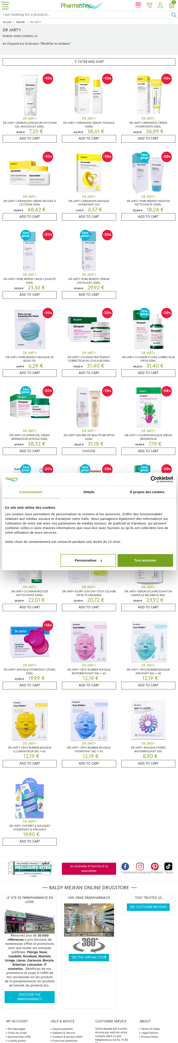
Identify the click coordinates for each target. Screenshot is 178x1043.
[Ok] (174, 15)
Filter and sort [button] (89, 62)
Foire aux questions (64, 1041)
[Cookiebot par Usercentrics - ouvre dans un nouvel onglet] (154, 479)
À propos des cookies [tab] (147, 492)
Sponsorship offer (19, 1037)
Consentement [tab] (30, 492)
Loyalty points (17, 1041)
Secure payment (62, 1029)
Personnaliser (88, 560)
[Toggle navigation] (5, 5)
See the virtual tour (89, 957)
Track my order (17, 1033)
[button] (160, 5)
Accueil (7, 22)
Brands (20, 22)
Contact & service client (67, 1037)
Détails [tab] (89, 492)
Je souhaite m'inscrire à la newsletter (89, 868)
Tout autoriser (145, 560)
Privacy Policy (149, 1037)
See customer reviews (148, 907)
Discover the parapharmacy (29, 997)
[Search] (85, 15)
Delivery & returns (63, 1033)
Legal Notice (149, 1033)
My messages (16, 1029)
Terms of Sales (150, 1029)
